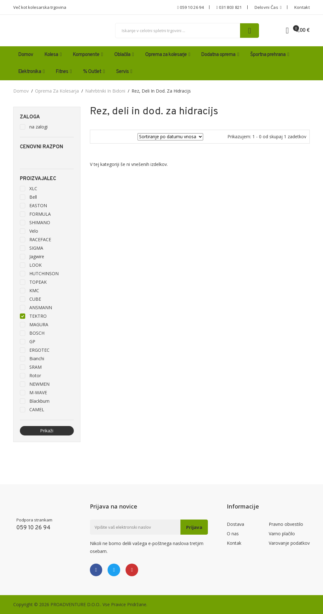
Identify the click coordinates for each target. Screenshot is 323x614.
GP (32, 341)
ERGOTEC (39, 350)
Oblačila (124, 55)
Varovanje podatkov (289, 543)
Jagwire (36, 256)
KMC (34, 290)
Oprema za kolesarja (57, 91)
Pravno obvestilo (286, 524)
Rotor (35, 375)
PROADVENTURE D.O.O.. (75, 604)
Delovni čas (268, 7)
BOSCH (36, 333)
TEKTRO (38, 316)
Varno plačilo (282, 534)
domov (21, 91)
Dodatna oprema (220, 55)
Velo (33, 231)
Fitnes (64, 72)
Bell (33, 197)
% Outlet (94, 72)
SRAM (35, 367)
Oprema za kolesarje (167, 55)
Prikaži (46, 431)
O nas (233, 534)
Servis (124, 72)
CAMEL (36, 409)
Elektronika (31, 72)
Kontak (234, 543)
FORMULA (40, 214)
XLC (33, 188)
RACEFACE (40, 239)
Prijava (194, 527)
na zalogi (38, 127)
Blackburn (39, 401)
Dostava (235, 524)
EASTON (38, 205)
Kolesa (53, 55)
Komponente (88, 55)
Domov (25, 55)
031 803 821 (229, 7)
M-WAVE (38, 392)
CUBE (35, 299)
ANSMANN (40, 307)
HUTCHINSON (44, 273)
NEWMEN (39, 384)
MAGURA (38, 324)
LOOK (35, 265)
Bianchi (36, 358)
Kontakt (302, 7)
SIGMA (36, 248)
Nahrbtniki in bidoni (105, 91)
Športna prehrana (269, 55)
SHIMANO (39, 222)
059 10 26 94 (190, 7)
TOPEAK (38, 282)
